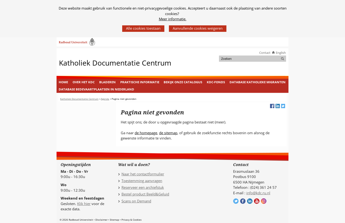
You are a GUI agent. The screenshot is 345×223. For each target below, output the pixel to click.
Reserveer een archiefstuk (142, 187)
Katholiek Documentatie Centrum (115, 62)
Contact (264, 52)
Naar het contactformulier (142, 174)
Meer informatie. (172, 19)
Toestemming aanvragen (141, 180)
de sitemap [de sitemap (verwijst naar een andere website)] (168, 132)
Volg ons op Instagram (263, 201)
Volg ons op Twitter (236, 201)
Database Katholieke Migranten (258, 82)
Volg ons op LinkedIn (250, 201)
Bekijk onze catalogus (183, 82)
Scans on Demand (136, 201)
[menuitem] (63, 82)
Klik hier (84, 203)
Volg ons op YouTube (256, 201)
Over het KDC (84, 82)
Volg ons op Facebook (243, 201)
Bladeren (107, 82)
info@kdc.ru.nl (258, 192)
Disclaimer (101, 219)
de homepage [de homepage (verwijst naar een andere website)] (146, 132)
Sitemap (114, 219)
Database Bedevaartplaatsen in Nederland (96, 89)
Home (63, 82)
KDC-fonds (216, 82)
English (281, 52)
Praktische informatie (139, 82)
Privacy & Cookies (131, 219)
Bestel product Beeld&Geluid (145, 194)
